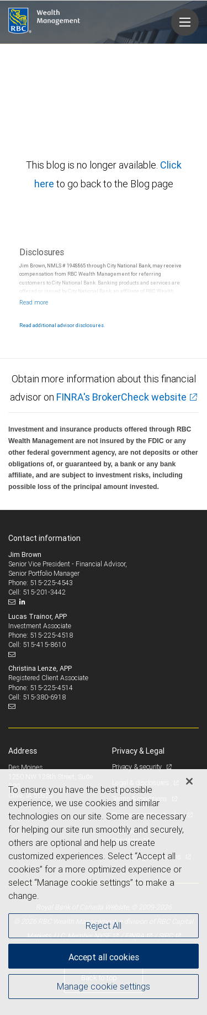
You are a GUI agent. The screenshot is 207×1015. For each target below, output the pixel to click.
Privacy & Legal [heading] (138, 751)
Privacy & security (137, 766)
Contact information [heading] (44, 538)
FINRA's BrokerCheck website (121, 397)
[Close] (189, 781)
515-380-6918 (44, 697)
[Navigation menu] (185, 22)
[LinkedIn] (23, 602)
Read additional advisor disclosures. (62, 325)
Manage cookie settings (103, 986)
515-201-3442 (44, 592)
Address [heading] (22, 751)
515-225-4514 (51, 687)
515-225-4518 (51, 635)
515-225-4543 (51, 582)
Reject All (103, 925)
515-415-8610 (44, 644)
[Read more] (33, 302)
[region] (103, 892)
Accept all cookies (103, 957)
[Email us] (13, 602)
